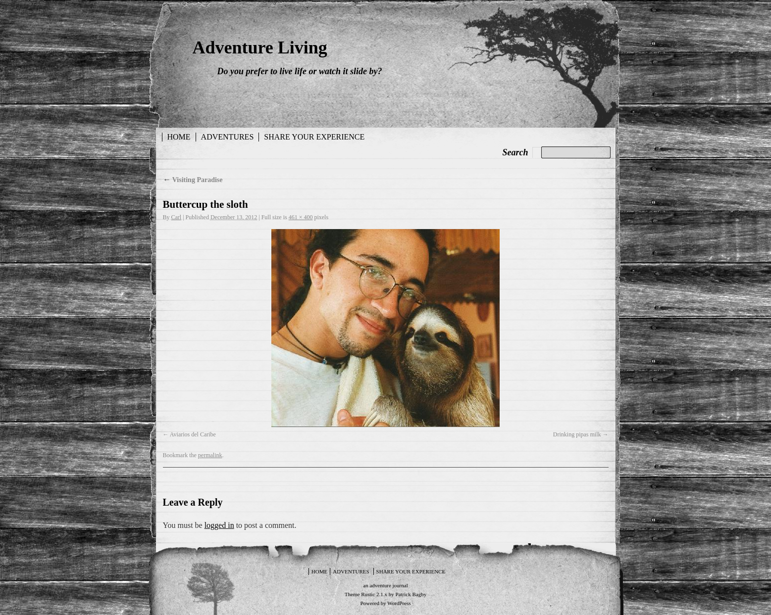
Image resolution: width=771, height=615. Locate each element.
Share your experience (314, 137)
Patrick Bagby (411, 594)
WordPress (399, 603)
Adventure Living (260, 47)
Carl (176, 217)
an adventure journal (385, 585)
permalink (210, 455)
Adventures (227, 137)
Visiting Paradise (193, 180)
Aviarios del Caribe (193, 434)
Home (179, 137)
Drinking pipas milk (577, 434)
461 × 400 (301, 217)
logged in (219, 525)
